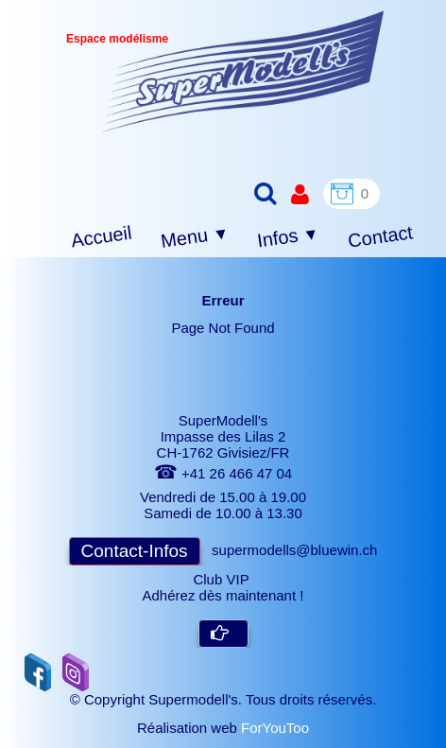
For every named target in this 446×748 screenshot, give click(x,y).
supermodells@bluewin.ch (294, 550)
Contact (380, 236)
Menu (195, 237)
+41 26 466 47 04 (223, 473)
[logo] (243, 71)
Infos (288, 238)
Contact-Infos (134, 551)
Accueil (101, 237)
